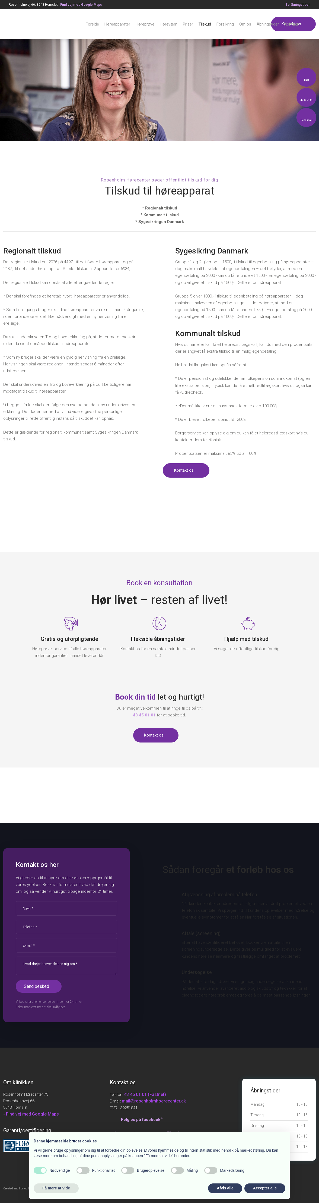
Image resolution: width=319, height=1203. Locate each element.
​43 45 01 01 (144, 715)
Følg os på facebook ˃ (141, 1119)
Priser (188, 24)
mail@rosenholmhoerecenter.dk (154, 1101)
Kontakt (291, 24)
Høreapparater (117, 24)
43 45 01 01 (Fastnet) (145, 1094)
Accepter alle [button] (265, 1188)
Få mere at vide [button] (56, 1188)
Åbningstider (268, 24)
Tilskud (205, 24)
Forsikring (225, 24)
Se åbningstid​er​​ (297, 5)
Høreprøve (145, 24)
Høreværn (168, 24)
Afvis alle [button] (225, 1188)
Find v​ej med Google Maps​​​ (81, 5)
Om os (245, 24)
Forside (92, 24)
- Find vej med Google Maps (31, 1114)
